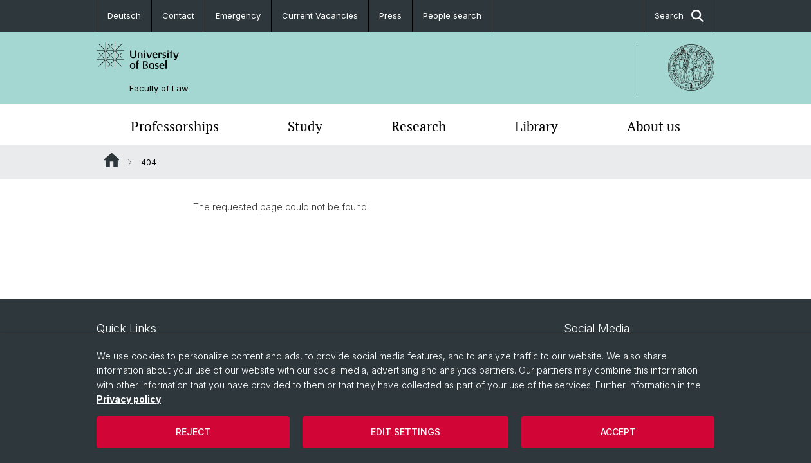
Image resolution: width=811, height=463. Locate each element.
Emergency (238, 15)
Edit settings (405, 431)
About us (653, 126)
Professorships (175, 126)
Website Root (111, 160)
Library (536, 126)
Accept (618, 431)
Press (390, 15)
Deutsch (124, 15)
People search (452, 15)
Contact (178, 15)
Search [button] (679, 16)
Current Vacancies (320, 15)
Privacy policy (129, 399)
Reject (193, 431)
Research (418, 126)
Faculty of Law (159, 88)
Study (305, 126)
